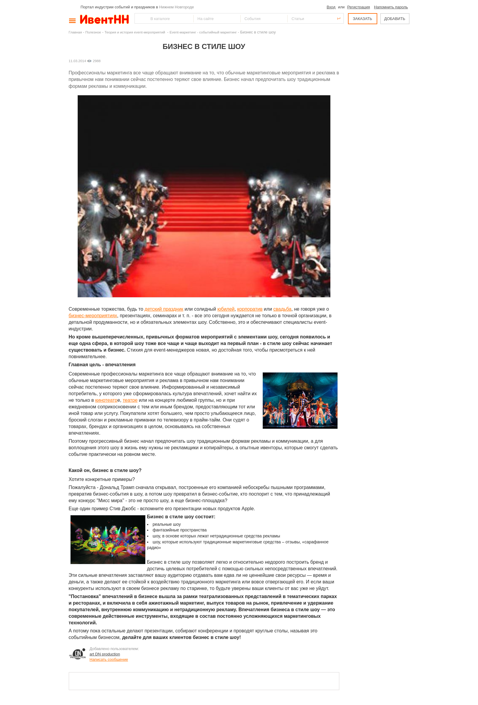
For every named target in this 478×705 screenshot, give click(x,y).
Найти (139, 18)
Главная (75, 32)
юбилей (225, 309)
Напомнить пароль (391, 7)
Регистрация (358, 7)
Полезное (93, 32)
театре (130, 400)
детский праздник (164, 309)
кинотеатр (106, 400)
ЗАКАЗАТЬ (362, 18)
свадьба (282, 309)
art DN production (105, 654)
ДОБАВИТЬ (394, 18)
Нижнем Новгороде (176, 7)
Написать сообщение (109, 659)
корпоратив (249, 309)
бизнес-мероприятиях (93, 315)
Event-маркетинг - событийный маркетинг (203, 32)
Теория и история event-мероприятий (135, 32)
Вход (331, 7)
